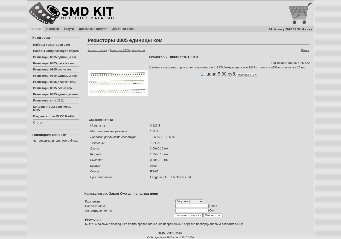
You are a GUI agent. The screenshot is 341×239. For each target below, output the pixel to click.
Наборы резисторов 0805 (52, 44)
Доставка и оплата (93, 29)
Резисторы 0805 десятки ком (54, 82)
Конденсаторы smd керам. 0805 (53, 108)
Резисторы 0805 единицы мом (55, 94)
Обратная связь (123, 29)
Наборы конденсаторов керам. (56, 51)
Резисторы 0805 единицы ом (54, 57)
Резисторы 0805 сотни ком (53, 88)
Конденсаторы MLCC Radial (53, 116)
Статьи (38, 122)
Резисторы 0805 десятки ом (53, 63)
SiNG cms (172, 237)
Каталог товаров (97, 50)
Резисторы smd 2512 (48, 100)
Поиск (305, 50)
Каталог (35, 29)
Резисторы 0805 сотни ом (52, 69)
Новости (52, 29)
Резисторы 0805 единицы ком (55, 75)
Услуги (69, 29)
